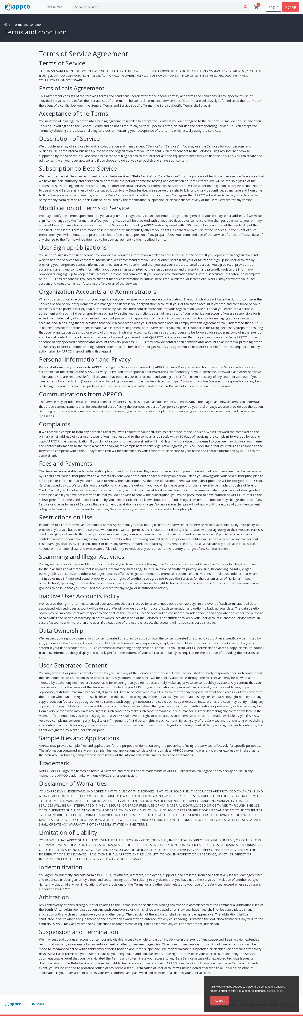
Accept (220, 1000)
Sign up (290, 7)
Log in (273, 7)
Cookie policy (275, 990)
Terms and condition (28, 25)
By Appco (38, 1004)
